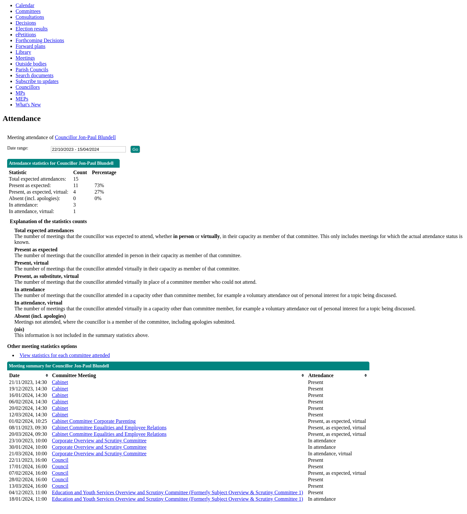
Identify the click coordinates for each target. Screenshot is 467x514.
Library (23, 52)
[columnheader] (28, 375)
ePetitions (26, 34)
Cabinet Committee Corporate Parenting (94, 421)
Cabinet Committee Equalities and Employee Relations (109, 427)
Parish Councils (32, 69)
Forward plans (30, 46)
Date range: (17, 148)
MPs (20, 93)
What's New (28, 104)
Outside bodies (31, 63)
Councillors (28, 87)
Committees (28, 11)
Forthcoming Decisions (40, 40)
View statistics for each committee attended (64, 355)
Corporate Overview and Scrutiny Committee (99, 440)
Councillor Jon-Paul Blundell (85, 137)
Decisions (26, 23)
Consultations (30, 17)
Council (60, 460)
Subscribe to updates (37, 81)
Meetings (25, 58)
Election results (32, 28)
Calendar (25, 5)
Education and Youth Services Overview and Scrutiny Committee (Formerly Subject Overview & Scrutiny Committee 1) (177, 492)
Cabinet (60, 382)
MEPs (22, 99)
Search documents (35, 75)
